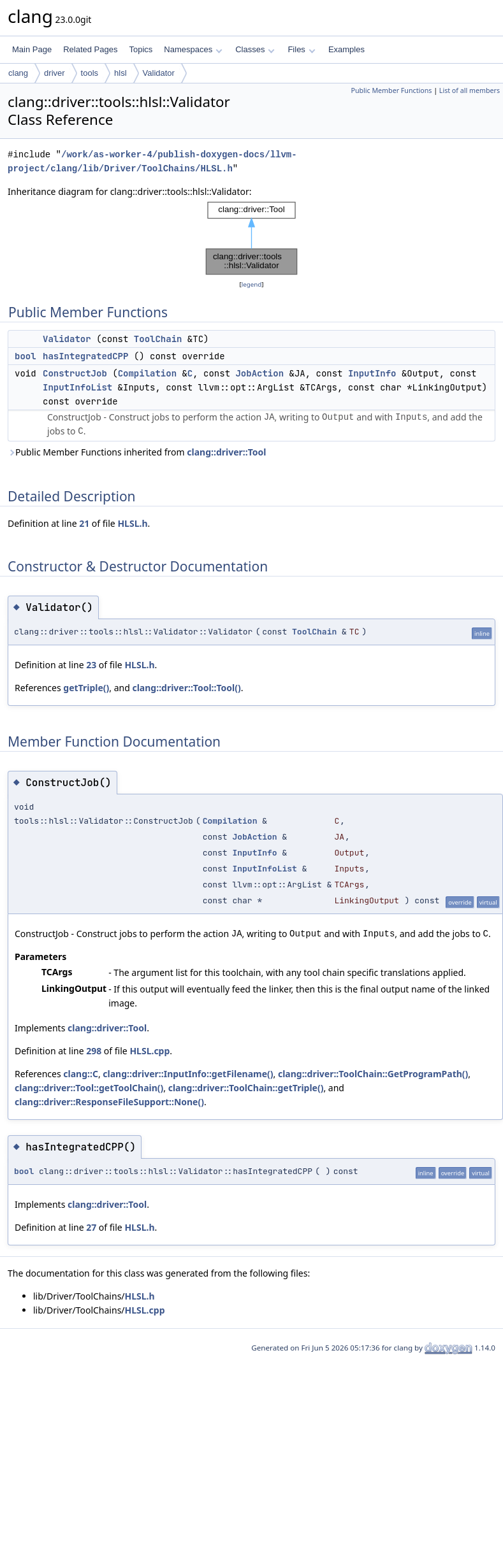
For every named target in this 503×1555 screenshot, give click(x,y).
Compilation (147, 373)
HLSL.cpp (149, 1051)
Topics (140, 49)
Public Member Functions (391, 90)
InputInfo (372, 373)
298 (93, 1051)
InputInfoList (77, 387)
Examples (346, 49)
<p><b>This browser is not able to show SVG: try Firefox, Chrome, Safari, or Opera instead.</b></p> (252, 238)
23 (91, 665)
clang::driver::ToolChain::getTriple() (246, 1088)
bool (25, 356)
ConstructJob (75, 373)
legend (252, 284)
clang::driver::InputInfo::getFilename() (188, 1074)
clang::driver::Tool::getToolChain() (89, 1088)
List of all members (469, 90)
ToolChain (158, 339)
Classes (255, 49)
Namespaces (193, 49)
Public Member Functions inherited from (137, 452)
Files (301, 49)
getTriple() (86, 688)
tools (89, 73)
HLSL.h (132, 523)
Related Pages (90, 49)
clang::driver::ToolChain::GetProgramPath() (373, 1074)
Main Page (32, 49)
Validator (159, 73)
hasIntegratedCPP (85, 356)
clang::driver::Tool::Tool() (186, 688)
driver (54, 73)
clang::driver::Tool (226, 452)
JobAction (259, 373)
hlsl (120, 73)
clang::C (80, 1074)
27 (91, 1227)
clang (18, 73)
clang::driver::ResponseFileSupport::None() (109, 1102)
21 (84, 523)
